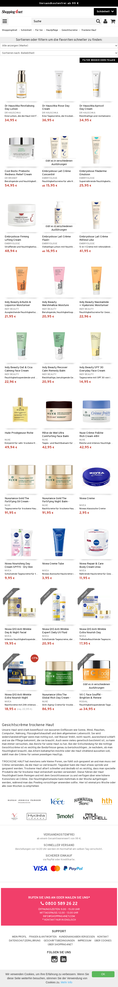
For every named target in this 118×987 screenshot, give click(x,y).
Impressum (84, 940)
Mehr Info (66, 982)
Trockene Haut (88, 30)
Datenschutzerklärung (25, 940)
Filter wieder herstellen (99, 60)
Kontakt (103, 936)
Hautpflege (52, 30)
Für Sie (39, 30)
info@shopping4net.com (59, 916)
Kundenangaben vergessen (77, 936)
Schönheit (26, 30)
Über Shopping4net (60, 944)
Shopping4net (9, 30)
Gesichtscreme (69, 30)
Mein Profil (19, 936)
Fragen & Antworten (43, 936)
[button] (113, 21)
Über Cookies (103, 940)
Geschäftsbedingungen (59, 940)
